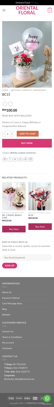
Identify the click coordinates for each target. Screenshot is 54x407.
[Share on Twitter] (15, 159)
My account (8, 342)
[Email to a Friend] (20, 159)
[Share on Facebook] (10, 159)
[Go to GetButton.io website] (47, 404)
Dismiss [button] (34, 2)
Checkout (7, 348)
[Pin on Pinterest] (25, 159)
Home (5, 90)
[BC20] (40, 196)
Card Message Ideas (12, 303)
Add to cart (28, 133)
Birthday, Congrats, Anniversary (28, 90)
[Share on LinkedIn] (30, 159)
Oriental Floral (27, 10)
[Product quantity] (7, 134)
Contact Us (7, 331)
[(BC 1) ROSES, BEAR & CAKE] (14, 196)
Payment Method (11, 297)
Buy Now (27, 143)
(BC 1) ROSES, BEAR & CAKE (12, 216)
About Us (7, 292)
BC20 (30, 215)
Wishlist (6, 314)
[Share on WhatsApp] (4, 159)
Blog (4, 309)
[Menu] (4, 10)
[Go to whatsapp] (47, 398)
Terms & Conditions (12, 337)
